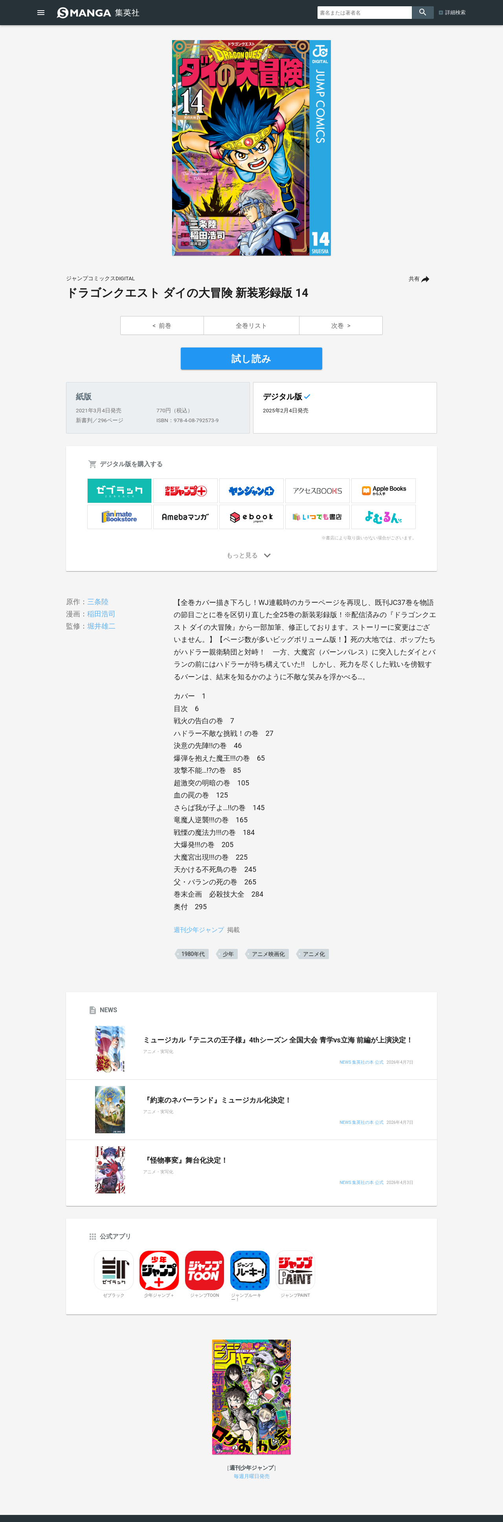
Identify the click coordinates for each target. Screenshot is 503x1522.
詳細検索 (455, 12)
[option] (251, 148)
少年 (228, 954)
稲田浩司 (101, 614)
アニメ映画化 (268, 954)
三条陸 (97, 601)
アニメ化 (314, 954)
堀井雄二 (101, 626)
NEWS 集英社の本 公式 (361, 1063)
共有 (414, 279)
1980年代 (193, 954)
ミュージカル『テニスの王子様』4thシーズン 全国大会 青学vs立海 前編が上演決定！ (278, 1040)
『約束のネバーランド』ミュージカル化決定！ (217, 1100)
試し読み (251, 358)
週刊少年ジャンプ (199, 930)
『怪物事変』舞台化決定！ (185, 1160)
